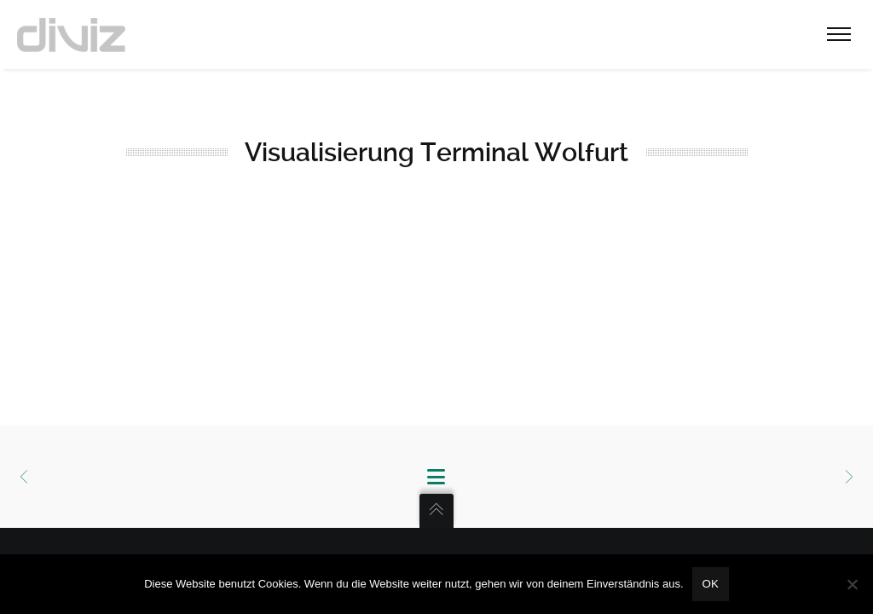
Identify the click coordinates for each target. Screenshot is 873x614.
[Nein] (851, 584)
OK (710, 583)
